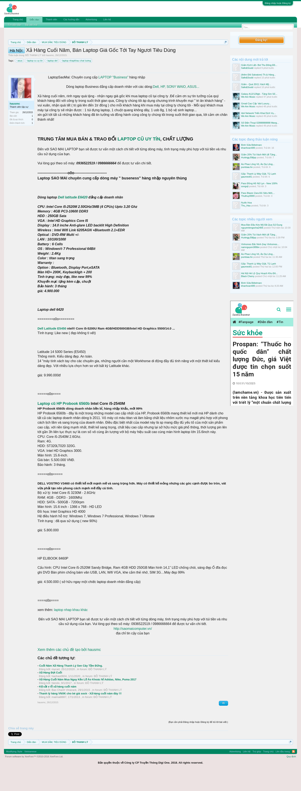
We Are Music (248, 97)
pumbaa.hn (247, 167)
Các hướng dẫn (71, 19)
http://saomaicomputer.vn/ (133, 647)
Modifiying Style (14, 770)
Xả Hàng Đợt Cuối (50, 691)
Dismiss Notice (224, 52)
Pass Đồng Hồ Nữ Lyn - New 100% (259, 183)
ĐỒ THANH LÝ (33, 74)
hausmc (50, 74)
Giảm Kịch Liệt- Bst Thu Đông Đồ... (259, 65)
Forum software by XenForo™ (34, 775)
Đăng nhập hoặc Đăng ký (278, 3)
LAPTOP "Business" (112, 96)
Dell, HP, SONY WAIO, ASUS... (176, 105)
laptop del (51, 79)
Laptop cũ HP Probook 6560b (63, 422)
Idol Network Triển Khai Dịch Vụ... (258, 113)
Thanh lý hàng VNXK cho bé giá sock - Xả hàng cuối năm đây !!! (80, 712)
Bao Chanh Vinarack (64, 708)
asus (19, 79)
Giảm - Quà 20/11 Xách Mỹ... (256, 84)
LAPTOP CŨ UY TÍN (138, 157)
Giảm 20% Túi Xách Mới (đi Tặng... (259, 154)
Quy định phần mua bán (144, 52)
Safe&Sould (247, 68)
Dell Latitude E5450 (52, 347)
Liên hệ (107, 19)
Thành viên (51, 19)
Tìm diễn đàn (14, 25)
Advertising (91, 19)
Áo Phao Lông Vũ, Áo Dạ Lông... (258, 164)
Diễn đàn (34, 19)
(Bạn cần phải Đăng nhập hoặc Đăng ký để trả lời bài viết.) (198, 741)
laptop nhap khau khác (70, 628)
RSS (293, 770)
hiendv (56, 701)
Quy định (291, 775)
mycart (56, 688)
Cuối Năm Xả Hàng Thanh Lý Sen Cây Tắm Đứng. (71, 684)
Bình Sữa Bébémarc (251, 145)
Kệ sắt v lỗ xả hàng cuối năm (57, 705)
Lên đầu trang (283, 770)
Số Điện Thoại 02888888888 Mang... (260, 122)
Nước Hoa (246, 202)
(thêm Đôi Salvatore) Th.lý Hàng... (258, 74)
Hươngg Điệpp (248, 157)
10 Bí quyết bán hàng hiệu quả (88, 57)
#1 (223, 722)
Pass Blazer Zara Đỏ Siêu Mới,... (258, 193)
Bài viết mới (31, 25)
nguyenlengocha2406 (252, 227)
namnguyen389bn (250, 247)
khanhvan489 (248, 148)
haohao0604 (59, 694)
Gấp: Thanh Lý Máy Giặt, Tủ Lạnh (258, 174)
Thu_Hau (246, 205)
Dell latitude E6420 (72, 216)
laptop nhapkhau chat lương (76, 79)
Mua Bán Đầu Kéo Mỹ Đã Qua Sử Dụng (261, 225)
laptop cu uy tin (34, 79)
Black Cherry (247, 276)
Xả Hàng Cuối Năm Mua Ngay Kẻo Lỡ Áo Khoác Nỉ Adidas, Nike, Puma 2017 (87, 698)
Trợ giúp (257, 770)
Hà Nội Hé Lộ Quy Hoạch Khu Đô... (259, 273)
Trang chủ (18, 19)
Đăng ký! (261, 40)
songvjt (245, 186)
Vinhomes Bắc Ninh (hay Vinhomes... (260, 244)
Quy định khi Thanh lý (183, 52)
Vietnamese (30, 770)
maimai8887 (59, 715)
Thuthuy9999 (248, 196)
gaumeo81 (246, 176)
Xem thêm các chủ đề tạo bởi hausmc (69, 668)
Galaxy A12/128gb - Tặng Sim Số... (259, 94)
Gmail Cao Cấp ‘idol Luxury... (256, 103)
